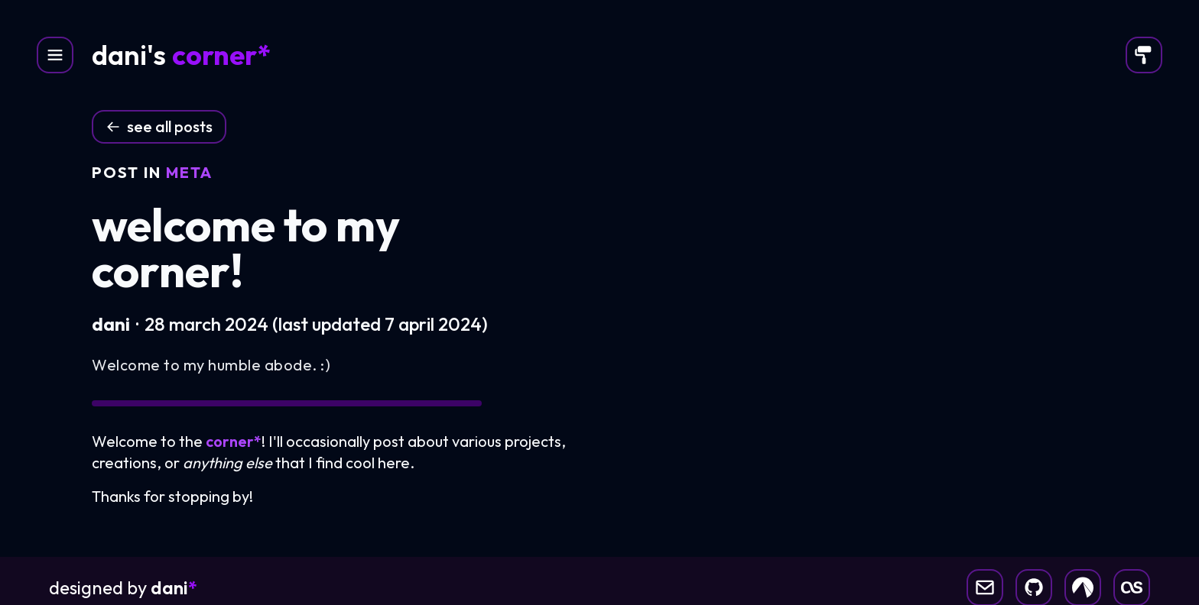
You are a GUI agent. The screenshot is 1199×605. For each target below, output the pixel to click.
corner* (221, 55)
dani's (129, 55)
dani (174, 587)
